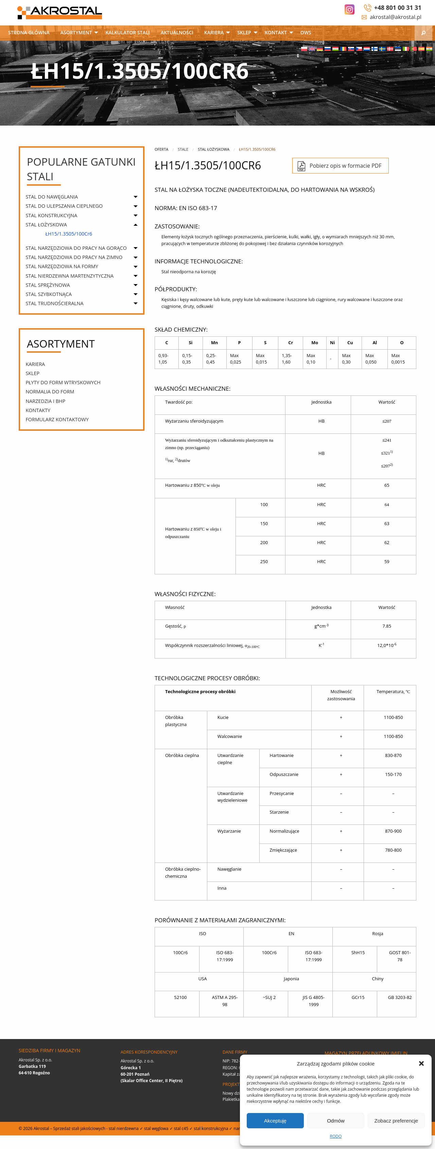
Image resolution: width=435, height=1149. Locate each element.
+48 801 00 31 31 (397, 7)
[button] (421, 1063)
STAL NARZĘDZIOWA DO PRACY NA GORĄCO (76, 248)
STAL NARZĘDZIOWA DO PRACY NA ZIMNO (73, 257)
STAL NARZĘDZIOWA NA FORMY (61, 266)
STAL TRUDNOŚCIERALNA (54, 303)
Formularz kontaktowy (57, 419)
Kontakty (37, 410)
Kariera (214, 32)
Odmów (336, 1121)
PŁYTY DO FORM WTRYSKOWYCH (63, 382)
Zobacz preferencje (396, 1121)
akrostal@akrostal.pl (395, 17)
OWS (305, 32)
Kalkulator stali (127, 32)
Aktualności (177, 32)
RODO (336, 1136)
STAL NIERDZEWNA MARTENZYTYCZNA (69, 276)
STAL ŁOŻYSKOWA (46, 224)
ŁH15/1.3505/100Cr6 (68, 233)
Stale (183, 149)
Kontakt (276, 32)
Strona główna (29, 32)
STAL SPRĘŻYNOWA (47, 285)
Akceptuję (275, 1121)
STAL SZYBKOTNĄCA (48, 294)
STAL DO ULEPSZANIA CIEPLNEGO (64, 206)
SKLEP (244, 32)
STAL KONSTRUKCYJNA (51, 215)
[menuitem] (29, 33)
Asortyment (76, 32)
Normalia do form (49, 391)
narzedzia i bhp (45, 401)
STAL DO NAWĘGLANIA (51, 196)
